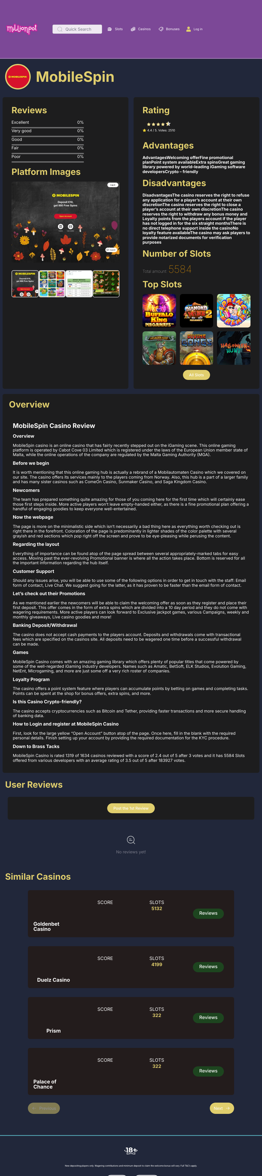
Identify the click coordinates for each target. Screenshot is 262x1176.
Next (222, 1108)
